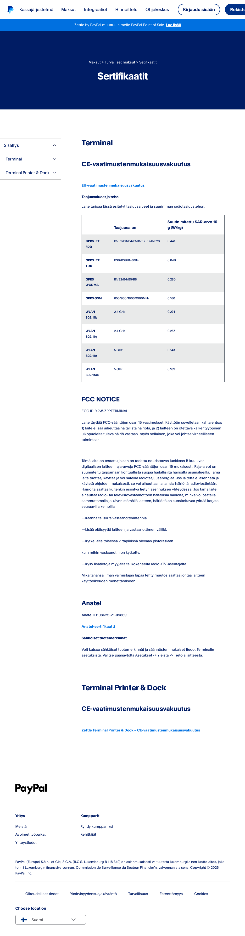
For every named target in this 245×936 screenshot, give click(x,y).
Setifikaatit (148, 62)
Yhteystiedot (26, 842)
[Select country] (50, 920)
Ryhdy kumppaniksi (96, 826)
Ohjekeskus (157, 9)
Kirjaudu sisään (199, 9)
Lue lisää (173, 25)
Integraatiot (95, 9)
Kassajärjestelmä (36, 9)
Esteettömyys (171, 893)
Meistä (21, 826)
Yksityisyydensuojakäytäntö (93, 893)
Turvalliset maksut (120, 62)
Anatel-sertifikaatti (98, 626)
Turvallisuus (138, 893)
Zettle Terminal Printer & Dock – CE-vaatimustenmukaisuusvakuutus (141, 730)
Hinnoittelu (126, 9)
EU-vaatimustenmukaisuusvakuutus (113, 185)
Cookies (201, 893)
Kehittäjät (88, 834)
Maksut (68, 9)
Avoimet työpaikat (30, 834)
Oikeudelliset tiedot (42, 893)
